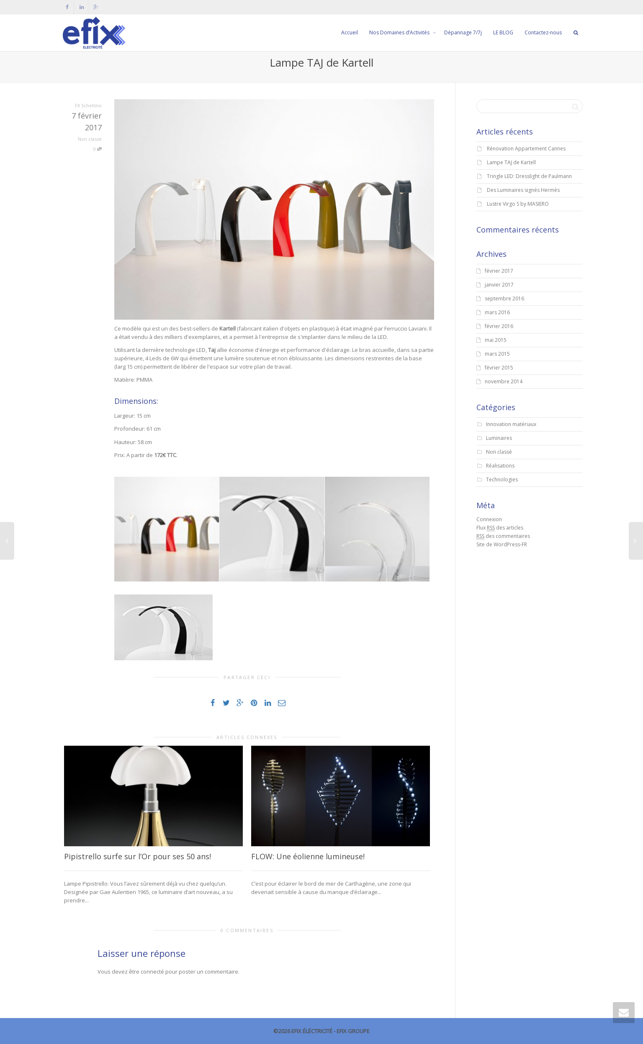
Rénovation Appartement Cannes (526, 148)
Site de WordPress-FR (501, 544)
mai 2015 (496, 340)
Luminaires (499, 438)
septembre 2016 (504, 298)
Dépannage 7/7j (463, 32)
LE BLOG (503, 32)
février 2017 (499, 270)
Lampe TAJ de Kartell (511, 162)
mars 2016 (497, 312)
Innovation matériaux (511, 424)
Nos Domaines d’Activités (400, 32)
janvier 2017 (499, 284)
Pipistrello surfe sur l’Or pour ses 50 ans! (137, 856)
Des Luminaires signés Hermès (523, 190)
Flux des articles (499, 528)
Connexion (489, 519)
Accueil (349, 32)
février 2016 (499, 326)
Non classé (90, 139)
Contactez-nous (543, 32)
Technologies (502, 479)
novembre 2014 (503, 381)
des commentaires (503, 536)
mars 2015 (497, 353)
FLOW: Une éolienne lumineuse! (308, 856)
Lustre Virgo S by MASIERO (518, 203)
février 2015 (499, 367)
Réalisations (500, 465)
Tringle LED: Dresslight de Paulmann (529, 176)
